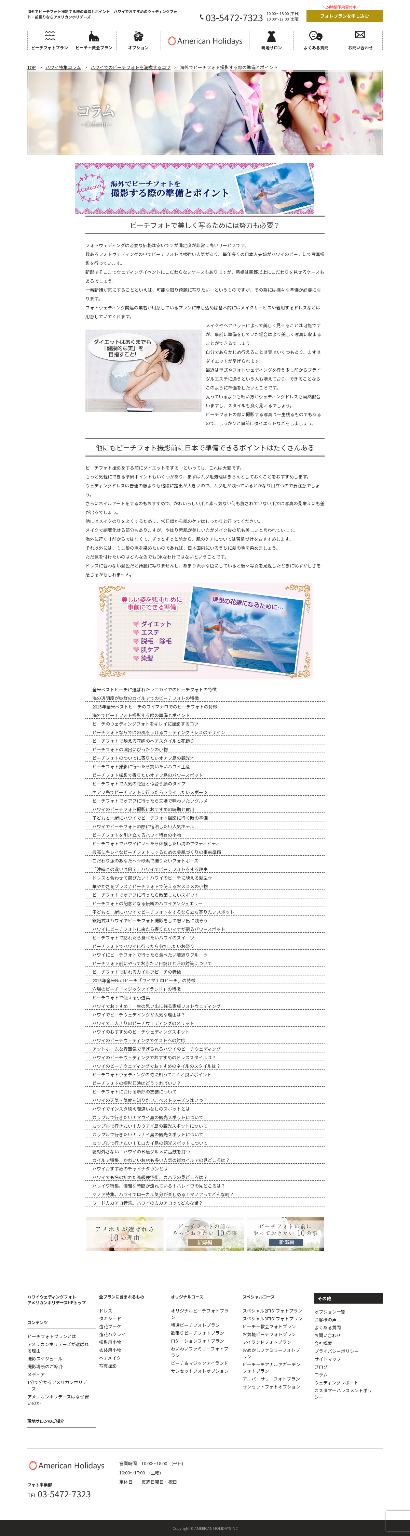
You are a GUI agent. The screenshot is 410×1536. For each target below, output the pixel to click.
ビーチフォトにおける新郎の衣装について (134, 1091)
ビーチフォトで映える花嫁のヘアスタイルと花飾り (143, 741)
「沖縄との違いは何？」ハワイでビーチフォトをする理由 (150, 869)
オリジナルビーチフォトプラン (200, 1313)
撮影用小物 (110, 1342)
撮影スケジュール (45, 1358)
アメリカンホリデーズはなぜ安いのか (58, 1399)
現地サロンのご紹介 (45, 1421)
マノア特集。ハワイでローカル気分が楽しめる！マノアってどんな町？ (163, 1194)
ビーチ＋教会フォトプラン (269, 1326)
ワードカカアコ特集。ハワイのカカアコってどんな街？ (147, 1203)
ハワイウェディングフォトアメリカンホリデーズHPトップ (56, 1299)
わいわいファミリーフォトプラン (199, 1351)
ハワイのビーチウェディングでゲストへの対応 (138, 1040)
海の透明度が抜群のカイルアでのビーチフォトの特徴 (145, 698)
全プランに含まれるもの (121, 1297)
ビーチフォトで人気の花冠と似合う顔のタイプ (139, 783)
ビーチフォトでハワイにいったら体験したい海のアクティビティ (156, 843)
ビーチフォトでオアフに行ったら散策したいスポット (145, 895)
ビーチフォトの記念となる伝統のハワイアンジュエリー (147, 903)
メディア (36, 1374)
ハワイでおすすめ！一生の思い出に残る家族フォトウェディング (156, 1006)
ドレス (105, 1310)
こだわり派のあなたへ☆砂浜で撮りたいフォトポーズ (145, 860)
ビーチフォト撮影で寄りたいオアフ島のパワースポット (147, 775)
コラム (321, 1374)
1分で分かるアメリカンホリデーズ (57, 1385)
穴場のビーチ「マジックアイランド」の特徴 (136, 989)
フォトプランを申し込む (344, 16)
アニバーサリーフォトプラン (271, 1378)
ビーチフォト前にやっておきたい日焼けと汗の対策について (152, 963)
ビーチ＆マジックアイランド (199, 1363)
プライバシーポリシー (336, 1351)
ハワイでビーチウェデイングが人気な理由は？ (139, 1014)
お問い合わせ (327, 1335)
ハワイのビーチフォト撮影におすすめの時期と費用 (143, 809)
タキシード (110, 1318)
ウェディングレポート (336, 1382)
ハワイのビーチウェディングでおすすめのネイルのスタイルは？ (156, 1066)
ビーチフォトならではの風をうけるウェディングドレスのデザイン (158, 732)
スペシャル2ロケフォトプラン (272, 1310)
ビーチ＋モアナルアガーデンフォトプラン (271, 1367)
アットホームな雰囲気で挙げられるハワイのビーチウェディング (156, 1049)
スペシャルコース (259, 1297)
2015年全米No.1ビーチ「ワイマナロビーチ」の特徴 (143, 980)
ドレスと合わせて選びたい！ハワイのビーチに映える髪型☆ (152, 877)
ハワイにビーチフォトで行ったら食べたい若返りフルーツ (150, 954)
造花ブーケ (110, 1326)
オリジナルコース (187, 1297)
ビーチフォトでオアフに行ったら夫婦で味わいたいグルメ (150, 800)
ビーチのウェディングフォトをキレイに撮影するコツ (145, 723)
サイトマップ (327, 1359)
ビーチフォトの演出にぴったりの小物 (130, 749)
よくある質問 (327, 1327)
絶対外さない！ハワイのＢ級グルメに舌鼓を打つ (141, 1151)
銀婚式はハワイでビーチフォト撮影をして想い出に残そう (150, 920)
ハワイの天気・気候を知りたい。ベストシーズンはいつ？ (149, 1100)
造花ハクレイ (112, 1334)
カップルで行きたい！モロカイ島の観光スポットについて (150, 1143)
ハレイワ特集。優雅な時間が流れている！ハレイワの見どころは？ (159, 1185)
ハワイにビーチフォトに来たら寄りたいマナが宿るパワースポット (158, 929)
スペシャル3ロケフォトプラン (272, 1318)
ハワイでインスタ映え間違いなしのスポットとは (141, 1108)
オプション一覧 (329, 1311)
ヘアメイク (110, 1358)
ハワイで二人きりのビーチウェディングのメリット (143, 1023)
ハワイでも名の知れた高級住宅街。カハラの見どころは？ (150, 1177)
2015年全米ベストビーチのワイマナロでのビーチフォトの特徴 (154, 706)
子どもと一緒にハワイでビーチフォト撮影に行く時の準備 (150, 818)
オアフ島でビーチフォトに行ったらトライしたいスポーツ (150, 792)
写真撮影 (108, 1365)
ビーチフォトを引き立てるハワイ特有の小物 (136, 835)
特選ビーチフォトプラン (195, 1325)
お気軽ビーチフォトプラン (269, 1334)
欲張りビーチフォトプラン (197, 1333)
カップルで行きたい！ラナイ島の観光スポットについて (147, 1134)
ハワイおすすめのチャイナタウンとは (130, 1168)
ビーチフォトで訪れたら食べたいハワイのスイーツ (143, 937)
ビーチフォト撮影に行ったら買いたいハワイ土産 (141, 766)
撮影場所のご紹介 (45, 1366)
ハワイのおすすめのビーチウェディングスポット (141, 1031)
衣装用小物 (110, 1350)
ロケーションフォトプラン (197, 1340)
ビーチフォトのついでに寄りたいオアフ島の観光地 (143, 758)
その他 (324, 1298)
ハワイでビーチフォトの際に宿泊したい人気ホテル (143, 826)
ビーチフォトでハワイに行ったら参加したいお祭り (143, 946)
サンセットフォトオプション (200, 1371)
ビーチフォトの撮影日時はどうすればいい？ (136, 1083)
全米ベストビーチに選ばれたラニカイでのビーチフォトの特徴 (154, 689)
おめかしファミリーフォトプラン (271, 1353)
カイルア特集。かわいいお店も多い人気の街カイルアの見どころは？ (161, 1160)
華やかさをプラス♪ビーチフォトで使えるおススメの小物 (150, 886)
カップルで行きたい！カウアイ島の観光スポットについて (149, 1126)
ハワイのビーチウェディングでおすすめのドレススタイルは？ (154, 1057)
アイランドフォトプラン (267, 1342)
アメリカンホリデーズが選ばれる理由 (58, 1347)
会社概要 (323, 1343)
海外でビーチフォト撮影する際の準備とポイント (141, 715)
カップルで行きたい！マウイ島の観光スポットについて (147, 1117)
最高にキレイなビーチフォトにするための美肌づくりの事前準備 (156, 852)
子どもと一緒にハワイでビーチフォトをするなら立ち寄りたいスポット (163, 912)
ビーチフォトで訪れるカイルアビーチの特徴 (136, 972)
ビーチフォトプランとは (51, 1336)
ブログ (321, 1367)
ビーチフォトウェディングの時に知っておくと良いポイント (151, 1074)
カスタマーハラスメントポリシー (343, 1393)
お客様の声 (325, 1319)
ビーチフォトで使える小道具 (121, 997)
